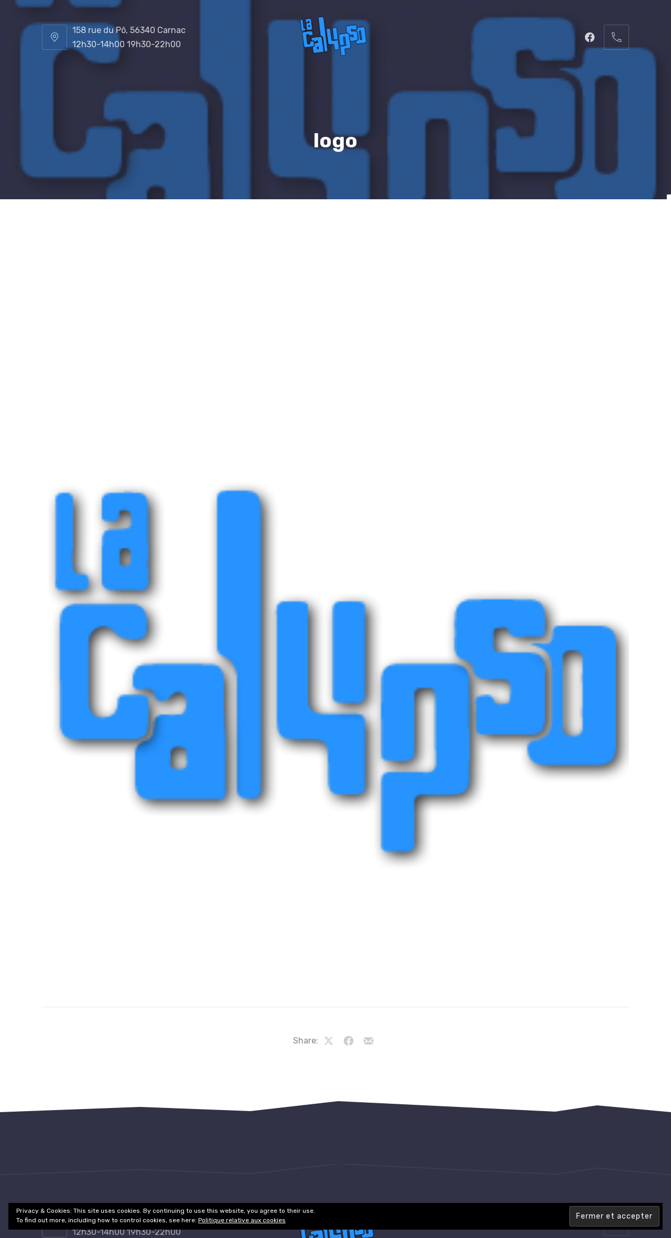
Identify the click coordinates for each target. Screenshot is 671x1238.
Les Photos (445, 225)
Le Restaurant (173, 225)
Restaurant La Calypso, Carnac (311, 1199)
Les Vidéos (513, 225)
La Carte (244, 225)
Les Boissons (312, 225)
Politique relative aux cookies (242, 1220)
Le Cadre (380, 225)
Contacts (577, 225)
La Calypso (96, 225)
